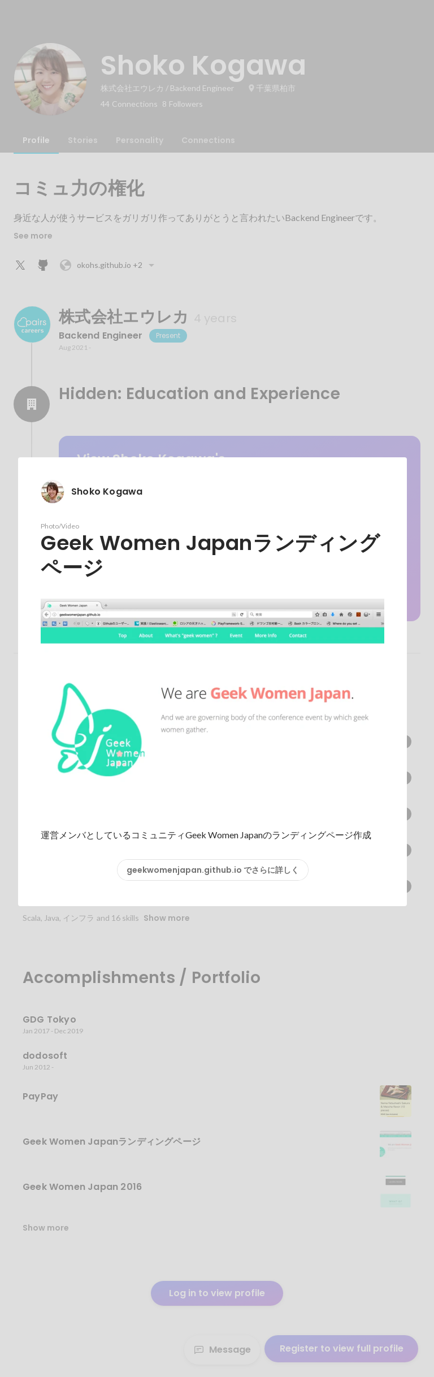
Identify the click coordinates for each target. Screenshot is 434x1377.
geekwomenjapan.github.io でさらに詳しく (213, 870)
